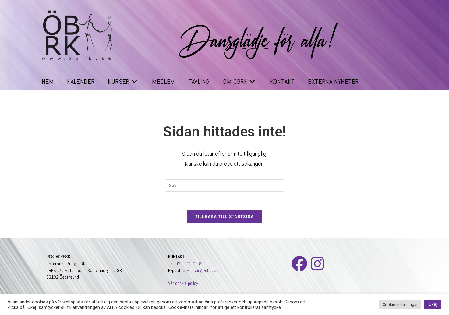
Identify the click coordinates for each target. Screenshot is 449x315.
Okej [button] (433, 304)
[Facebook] (299, 264)
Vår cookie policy (183, 283)
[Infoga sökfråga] (224, 185)
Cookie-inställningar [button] (400, 304)
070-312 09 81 (189, 263)
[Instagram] (317, 264)
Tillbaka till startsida (224, 216)
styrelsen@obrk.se (200, 270)
